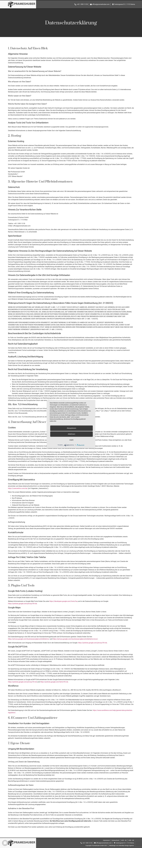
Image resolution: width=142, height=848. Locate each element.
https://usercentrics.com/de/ (18, 488)
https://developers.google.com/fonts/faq (63, 601)
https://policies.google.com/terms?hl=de (54, 682)
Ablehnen (71, 434)
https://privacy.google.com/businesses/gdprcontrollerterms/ (28, 639)
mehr (71, 440)
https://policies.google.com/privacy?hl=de (22, 604)
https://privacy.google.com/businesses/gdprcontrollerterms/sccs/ (75, 639)
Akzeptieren (71, 428)
